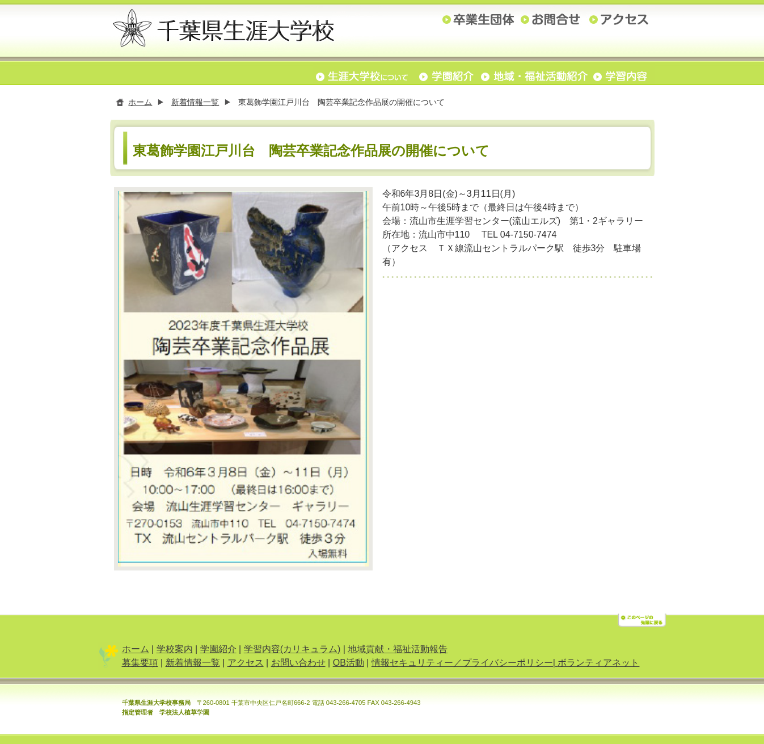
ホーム (140, 102)
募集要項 (140, 665)
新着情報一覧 (195, 102)
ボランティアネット (598, 665)
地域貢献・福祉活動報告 (398, 651)
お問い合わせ (298, 665)
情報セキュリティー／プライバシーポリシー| (465, 665)
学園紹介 (218, 651)
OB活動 (348, 665)
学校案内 (175, 651)
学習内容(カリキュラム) (292, 651)
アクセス (245, 665)
